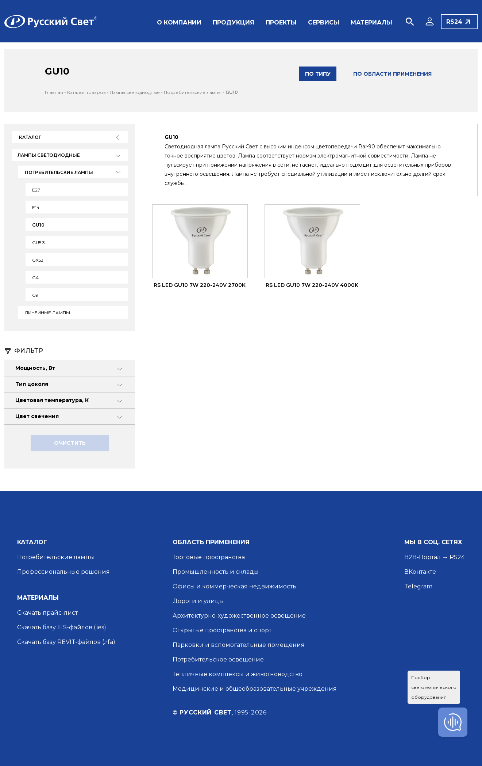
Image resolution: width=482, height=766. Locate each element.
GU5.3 (38, 242)
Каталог (30, 137)
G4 (35, 277)
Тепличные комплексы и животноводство (237, 674)
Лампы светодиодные (135, 92)
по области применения (392, 74)
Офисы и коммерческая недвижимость (234, 586)
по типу (318, 74)
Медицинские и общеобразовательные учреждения (255, 688)
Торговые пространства (209, 557)
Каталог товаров (86, 92)
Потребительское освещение (218, 659)
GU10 (231, 92)
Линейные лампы (47, 312)
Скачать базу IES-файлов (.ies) (61, 627)
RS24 (454, 21)
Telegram (418, 586)
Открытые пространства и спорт (222, 630)
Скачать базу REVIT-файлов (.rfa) (66, 641)
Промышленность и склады (216, 571)
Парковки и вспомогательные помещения (239, 644)
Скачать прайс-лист (47, 612)
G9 (35, 295)
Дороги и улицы (198, 601)
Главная (54, 92)
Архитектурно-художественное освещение (239, 615)
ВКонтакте (420, 571)
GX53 (37, 260)
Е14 (35, 207)
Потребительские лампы (192, 92)
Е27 (36, 190)
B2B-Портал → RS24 (434, 557)
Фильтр (28, 351)
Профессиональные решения (63, 571)
